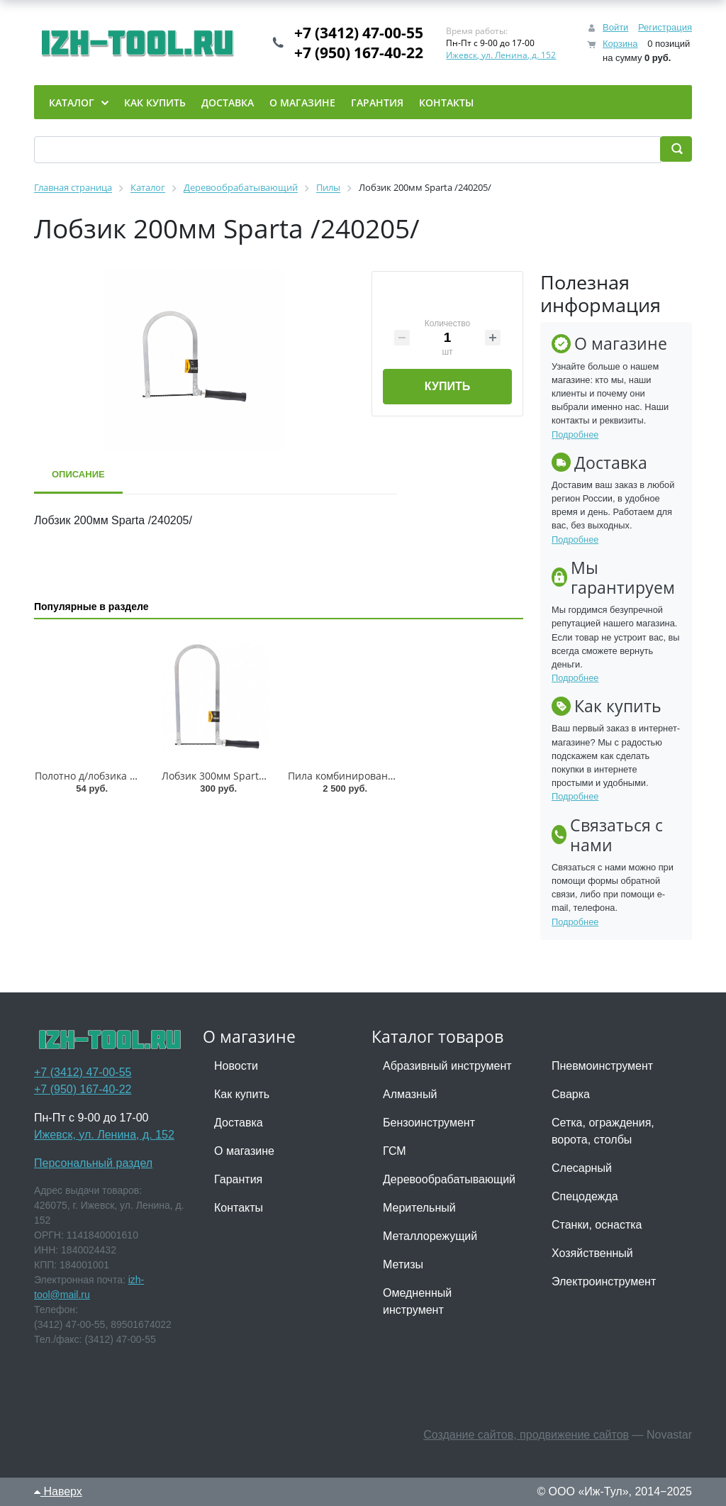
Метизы (403, 1264)
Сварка (571, 1094)
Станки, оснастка (597, 1225)
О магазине (244, 1151)
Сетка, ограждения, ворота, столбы (603, 1131)
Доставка (238, 1123)
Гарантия (238, 1179)
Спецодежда (585, 1196)
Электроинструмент (604, 1281)
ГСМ (394, 1151)
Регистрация (665, 27)
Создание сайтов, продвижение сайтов (526, 1435)
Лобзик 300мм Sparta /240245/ (235, 775)
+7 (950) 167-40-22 (358, 52)
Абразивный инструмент (447, 1066)
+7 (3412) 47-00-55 (358, 33)
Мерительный (419, 1208)
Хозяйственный (592, 1253)
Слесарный (582, 1168)
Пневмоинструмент (602, 1066)
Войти (615, 27)
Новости (236, 1066)
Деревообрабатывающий (449, 1179)
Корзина (620, 43)
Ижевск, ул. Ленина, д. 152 (501, 55)
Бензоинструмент (429, 1123)
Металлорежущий (430, 1236)
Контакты (238, 1208)
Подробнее (575, 434)
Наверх (58, 1491)
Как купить (241, 1094)
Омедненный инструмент (417, 1301)
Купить (447, 386)
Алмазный (410, 1094)
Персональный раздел (93, 1163)
